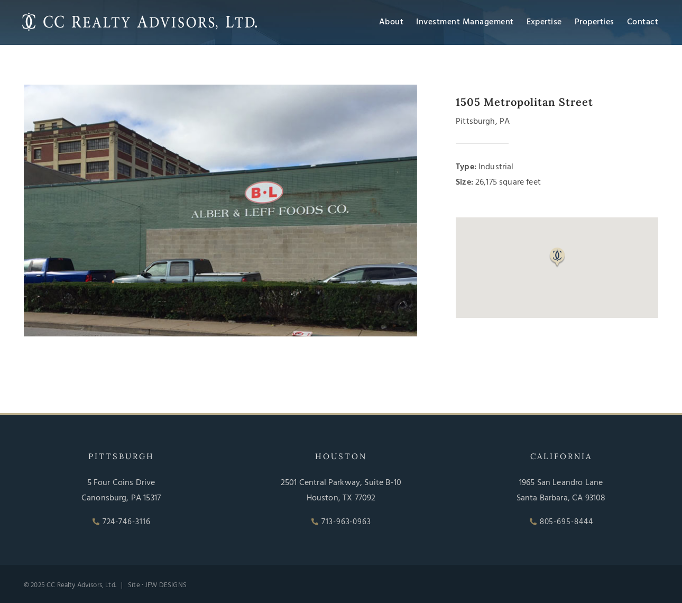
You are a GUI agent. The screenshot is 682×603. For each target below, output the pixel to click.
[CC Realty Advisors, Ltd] (139, 15)
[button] (557, 258)
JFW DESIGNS (166, 585)
